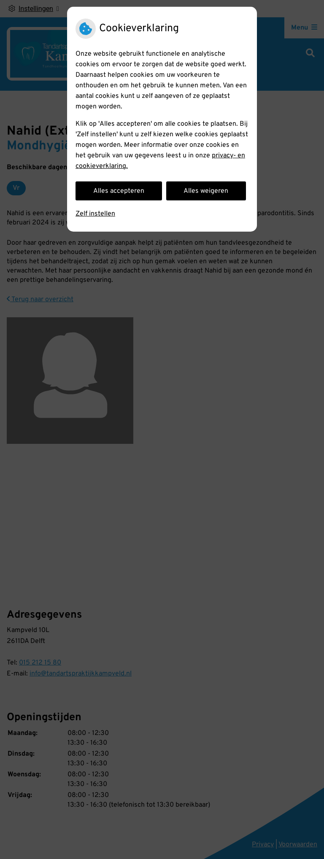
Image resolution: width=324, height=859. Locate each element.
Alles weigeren (206, 191)
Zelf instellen (95, 214)
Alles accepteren (118, 191)
